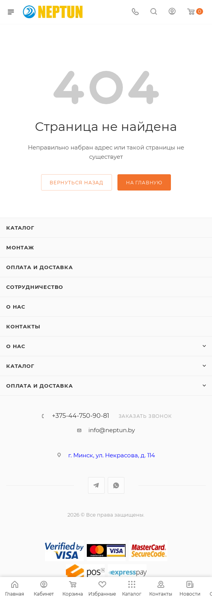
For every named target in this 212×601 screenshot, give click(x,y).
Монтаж (20, 247)
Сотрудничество (34, 287)
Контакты (23, 326)
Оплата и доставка (39, 267)
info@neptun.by (111, 430)
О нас (15, 307)
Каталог (20, 228)
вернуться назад (76, 182)
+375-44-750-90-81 (80, 416)
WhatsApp (116, 485)
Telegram (96, 485)
